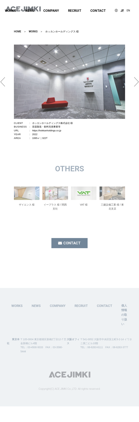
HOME (17, 31)
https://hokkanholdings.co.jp (46, 130)
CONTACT (98, 10)
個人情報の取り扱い (124, 321)
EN (128, 10)
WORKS (10, 10)
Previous (2, 84)
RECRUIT (74, 10)
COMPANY (51, 10)
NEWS (29, 10)
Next (136, 84)
